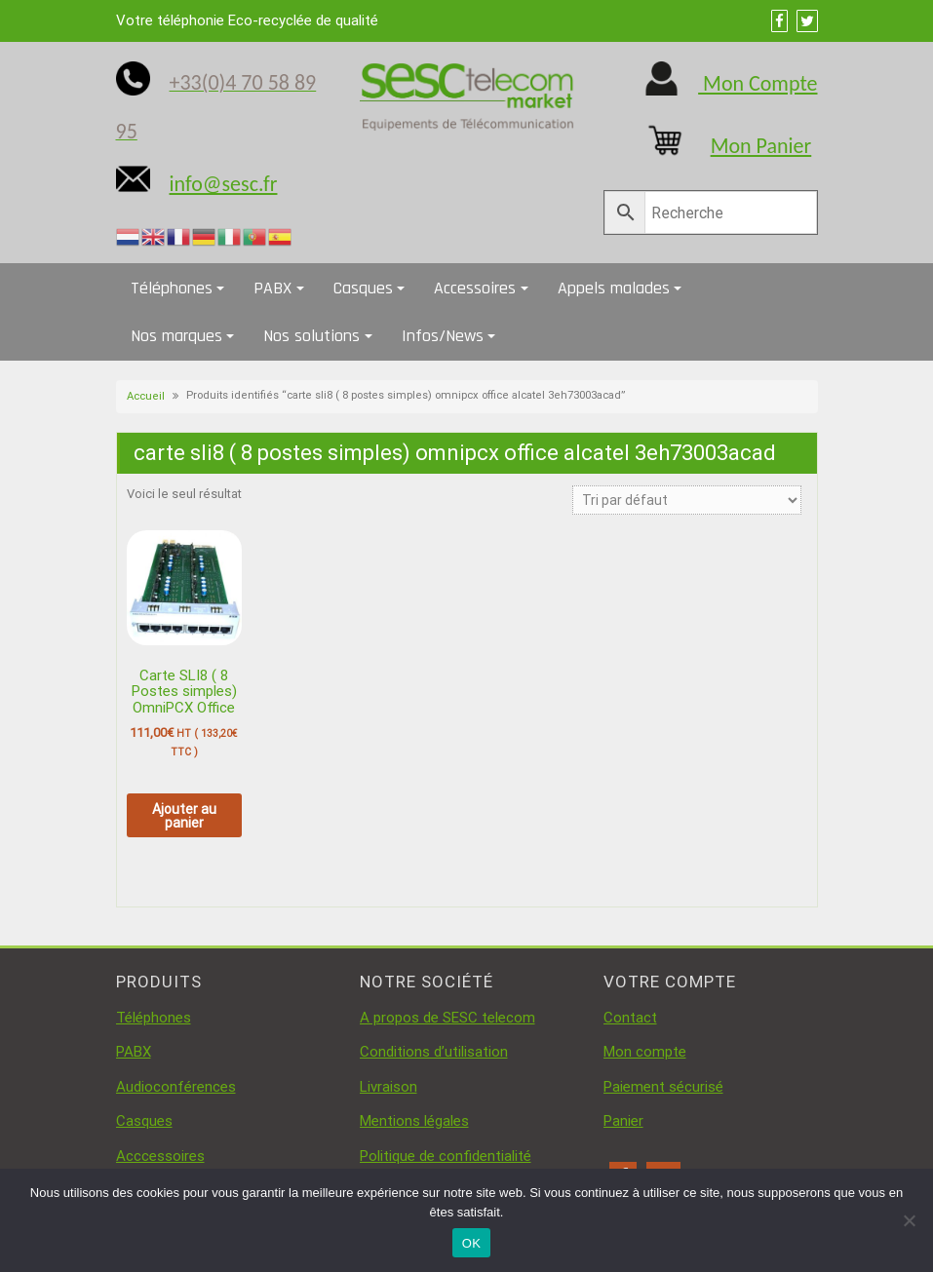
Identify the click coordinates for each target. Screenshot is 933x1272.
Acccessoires (160, 1156)
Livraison (388, 1087)
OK (471, 1243)
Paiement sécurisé (663, 1087)
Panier (623, 1121)
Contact (630, 1017)
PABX (272, 288)
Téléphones (172, 288)
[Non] (908, 1220)
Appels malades (614, 288)
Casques (363, 288)
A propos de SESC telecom (447, 1017)
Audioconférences (176, 1087)
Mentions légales (414, 1121)
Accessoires (475, 288)
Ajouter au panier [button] (184, 815)
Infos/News (443, 336)
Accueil (146, 396)
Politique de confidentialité (445, 1156)
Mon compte (644, 1051)
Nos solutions (311, 336)
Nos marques (176, 336)
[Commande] (686, 500)
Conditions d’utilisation (434, 1051)
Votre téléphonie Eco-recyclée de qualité (247, 20)
